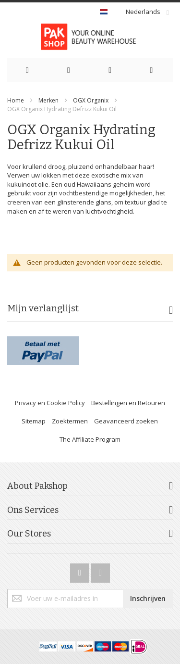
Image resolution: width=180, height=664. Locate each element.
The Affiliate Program (90, 439)
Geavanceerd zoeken (126, 421)
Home (15, 100)
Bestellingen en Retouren (128, 402)
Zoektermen (70, 421)
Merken (48, 100)
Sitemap (34, 421)
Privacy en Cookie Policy (50, 402)
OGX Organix (91, 100)
